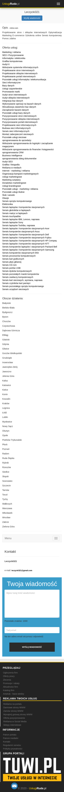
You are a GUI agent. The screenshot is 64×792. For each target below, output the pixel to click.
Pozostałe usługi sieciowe (14, 137)
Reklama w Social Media (14, 721)
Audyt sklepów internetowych (16, 98)
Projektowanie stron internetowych (18, 70)
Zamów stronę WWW (13, 711)
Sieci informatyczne (11, 82)
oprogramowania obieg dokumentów (19, 158)
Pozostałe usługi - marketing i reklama (20, 189)
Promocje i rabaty (11, 683)
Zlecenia (7, 680)
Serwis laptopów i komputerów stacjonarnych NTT (25, 243)
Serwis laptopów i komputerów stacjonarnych (23, 207)
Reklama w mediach (11, 167)
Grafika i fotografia (11, 164)
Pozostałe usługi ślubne (13, 192)
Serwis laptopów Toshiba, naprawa (18, 225)
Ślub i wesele (8, 195)
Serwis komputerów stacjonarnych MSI (20, 253)
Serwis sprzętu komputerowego (17, 201)
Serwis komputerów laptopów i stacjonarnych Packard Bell (29, 247)
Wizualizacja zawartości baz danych (19, 107)
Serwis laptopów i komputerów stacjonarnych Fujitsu (26, 237)
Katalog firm (8, 690)
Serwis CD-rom (9, 265)
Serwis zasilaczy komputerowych (17, 277)
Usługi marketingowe (12, 177)
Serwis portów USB (11, 268)
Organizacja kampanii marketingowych (20, 174)
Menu (8, 538)
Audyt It (5, 64)
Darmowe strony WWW (14, 707)
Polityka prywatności (12, 748)
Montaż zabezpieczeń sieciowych (18, 134)
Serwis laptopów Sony (12, 222)
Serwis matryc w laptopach (15, 213)
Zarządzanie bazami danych (15, 110)
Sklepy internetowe (12, 725)
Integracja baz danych (12, 101)
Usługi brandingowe (11, 186)
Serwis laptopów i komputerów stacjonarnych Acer (25, 228)
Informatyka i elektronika (13, 58)
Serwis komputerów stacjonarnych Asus (21, 231)
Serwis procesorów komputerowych (19, 256)
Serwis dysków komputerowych (17, 271)
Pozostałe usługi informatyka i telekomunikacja (24, 79)
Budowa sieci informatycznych (16, 128)
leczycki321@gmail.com (21, 570)
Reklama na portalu (12, 704)
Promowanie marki (11, 91)
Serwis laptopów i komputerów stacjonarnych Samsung (28, 250)
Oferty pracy (9, 676)
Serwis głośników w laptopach (16, 210)
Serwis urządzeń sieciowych (15, 289)
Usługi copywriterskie (12, 88)
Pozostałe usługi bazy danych (16, 113)
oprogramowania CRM (12, 152)
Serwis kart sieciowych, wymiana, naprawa (22, 280)
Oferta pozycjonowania (14, 718)
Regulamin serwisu (12, 745)
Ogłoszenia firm (10, 672)
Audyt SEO (7, 161)
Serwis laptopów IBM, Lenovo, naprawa (20, 219)
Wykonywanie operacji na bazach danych (21, 104)
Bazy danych (8, 85)
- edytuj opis (13, 28)
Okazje (5, 198)
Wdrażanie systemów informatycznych (20, 67)
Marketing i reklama (11, 52)
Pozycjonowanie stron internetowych (19, 116)
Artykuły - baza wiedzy (13, 694)
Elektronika (7, 204)
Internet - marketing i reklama (16, 170)
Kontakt (6, 741)
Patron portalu (9, 734)
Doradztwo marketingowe (14, 183)
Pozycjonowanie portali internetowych (20, 122)
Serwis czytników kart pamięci (16, 283)
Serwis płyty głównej (11, 262)
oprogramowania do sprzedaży (16, 140)
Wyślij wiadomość (32, 18)
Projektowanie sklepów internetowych (20, 73)
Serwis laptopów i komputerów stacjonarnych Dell (25, 234)
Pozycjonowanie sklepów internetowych (20, 119)
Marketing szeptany (11, 180)
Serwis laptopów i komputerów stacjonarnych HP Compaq (29, 240)
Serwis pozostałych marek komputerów (20, 274)
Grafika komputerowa (12, 61)
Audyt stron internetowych (14, 94)
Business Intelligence (12, 155)
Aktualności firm (10, 687)
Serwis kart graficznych (13, 259)
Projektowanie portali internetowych (19, 76)
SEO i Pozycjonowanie (13, 55)
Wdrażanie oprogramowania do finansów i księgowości (28, 149)
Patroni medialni (10, 738)
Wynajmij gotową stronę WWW (17, 714)
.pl (11, 3)
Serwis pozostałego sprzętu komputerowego (23, 286)
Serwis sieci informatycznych (15, 131)
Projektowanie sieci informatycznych (19, 125)
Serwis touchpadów (11, 216)
